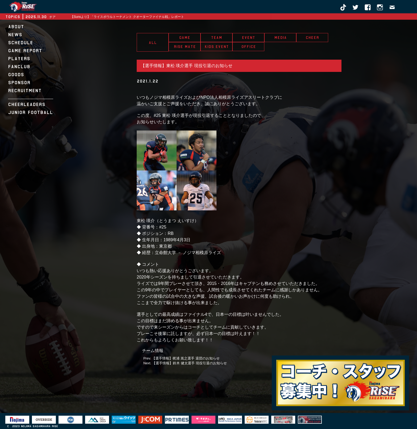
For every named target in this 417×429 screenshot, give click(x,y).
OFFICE (248, 46)
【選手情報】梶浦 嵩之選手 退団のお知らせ (185, 358)
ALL (153, 42)
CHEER (312, 37)
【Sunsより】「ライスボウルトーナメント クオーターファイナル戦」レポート (127, 17)
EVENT (248, 37)
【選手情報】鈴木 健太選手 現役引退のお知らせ (189, 363)
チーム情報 (152, 350)
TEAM (216, 37)
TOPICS (12, 17)
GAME (184, 37)
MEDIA (280, 37)
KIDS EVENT (217, 46)
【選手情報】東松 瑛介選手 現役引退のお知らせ (186, 65)
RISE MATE (185, 46)
